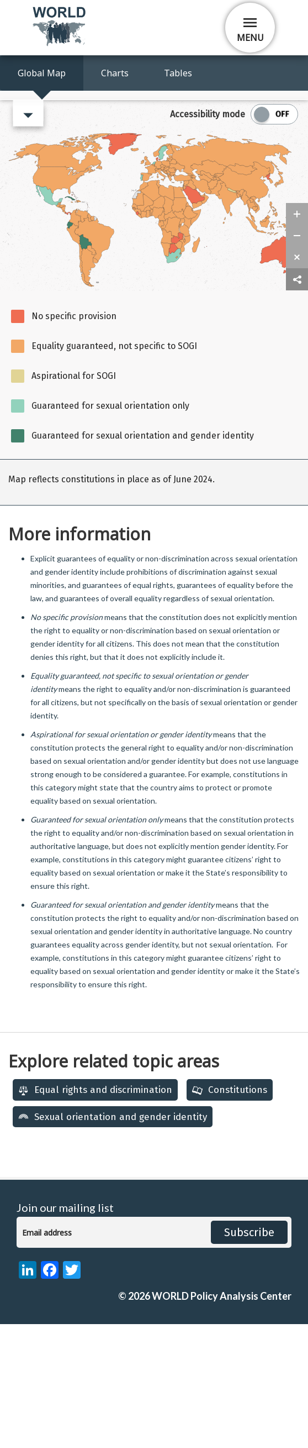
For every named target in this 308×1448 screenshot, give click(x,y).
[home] (60, 44)
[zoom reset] (297, 381)
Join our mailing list (65, 1331)
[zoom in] (297, 338)
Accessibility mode (207, 238)
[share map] (297, 403)
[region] (154, 606)
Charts (115, 73)
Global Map (42, 73)
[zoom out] (297, 359)
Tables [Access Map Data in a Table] (178, 73)
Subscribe (249, 1356)
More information (79, 658)
